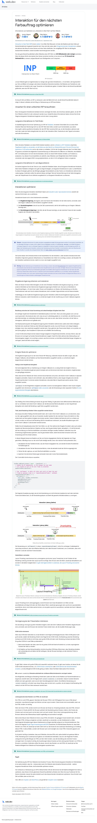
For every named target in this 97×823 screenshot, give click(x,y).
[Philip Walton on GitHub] (43, 37)
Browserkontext (62, 266)
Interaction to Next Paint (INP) (23, 44)
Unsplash (26, 780)
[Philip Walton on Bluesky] (49, 37)
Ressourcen (24, 2)
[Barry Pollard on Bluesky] (69, 37)
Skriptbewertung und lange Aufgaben (38, 346)
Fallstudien (61, 2)
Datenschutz (18, 819)
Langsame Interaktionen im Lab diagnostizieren (41, 181)
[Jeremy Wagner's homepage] (27, 37)
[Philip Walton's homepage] (52, 37)
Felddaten (50, 125)
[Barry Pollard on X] (62, 37)
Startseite (17, 15)
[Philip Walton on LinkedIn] (45, 37)
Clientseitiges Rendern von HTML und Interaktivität (41, 751)
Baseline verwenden (44, 2)
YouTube (83, 806)
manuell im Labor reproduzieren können (60, 192)
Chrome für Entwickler (71, 804)
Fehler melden (54, 804)
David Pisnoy (35, 780)
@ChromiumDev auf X (86, 804)
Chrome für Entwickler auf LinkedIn (87, 809)
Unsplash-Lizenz (52, 780)
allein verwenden (40, 388)
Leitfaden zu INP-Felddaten (62, 145)
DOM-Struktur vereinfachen (45, 666)
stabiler (38, 44)
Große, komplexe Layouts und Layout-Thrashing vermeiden (44, 615)
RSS (82, 812)
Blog (54, 2)
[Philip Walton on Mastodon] (47, 37)
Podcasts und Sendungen (72, 811)
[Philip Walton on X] (41, 37)
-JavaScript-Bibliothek (54, 250)
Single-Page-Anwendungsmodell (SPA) (38, 724)
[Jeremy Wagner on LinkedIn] (25, 37)
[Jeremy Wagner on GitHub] (23, 37)
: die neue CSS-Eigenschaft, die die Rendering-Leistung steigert (50, 691)
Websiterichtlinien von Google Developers (52, 789)
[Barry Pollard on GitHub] (65, 37)
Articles (4, 7)
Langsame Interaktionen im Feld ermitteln (39, 139)
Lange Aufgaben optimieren (36, 396)
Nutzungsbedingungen (7, 819)
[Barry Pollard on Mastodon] (67, 37)
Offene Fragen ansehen (57, 806)
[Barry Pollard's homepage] (71, 37)
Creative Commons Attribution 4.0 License (56, 787)
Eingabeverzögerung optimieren (37, 305)
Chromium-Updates (71, 806)
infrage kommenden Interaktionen (66, 46)
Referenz (33, 2)
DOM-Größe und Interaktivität (36, 658)
